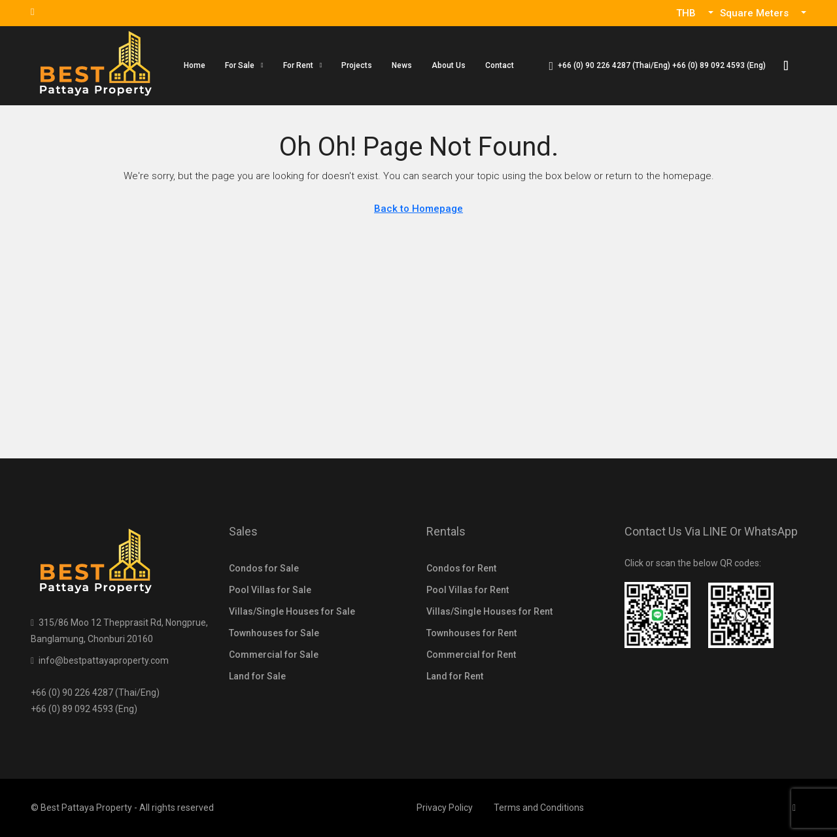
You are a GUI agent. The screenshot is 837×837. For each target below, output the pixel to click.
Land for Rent (454, 676)
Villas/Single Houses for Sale (292, 611)
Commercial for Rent (471, 654)
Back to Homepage (418, 208)
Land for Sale (257, 676)
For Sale (239, 65)
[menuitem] (657, 65)
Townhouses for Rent (471, 633)
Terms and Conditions (539, 807)
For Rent (298, 65)
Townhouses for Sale (274, 633)
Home (194, 65)
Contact (499, 65)
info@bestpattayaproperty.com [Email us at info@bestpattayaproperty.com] (104, 660)
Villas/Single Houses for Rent (489, 611)
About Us (449, 65)
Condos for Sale (264, 568)
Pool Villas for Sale (270, 590)
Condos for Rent (461, 568)
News (402, 65)
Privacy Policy (445, 807)
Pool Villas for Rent (467, 590)
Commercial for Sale (273, 654)
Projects (356, 65)
